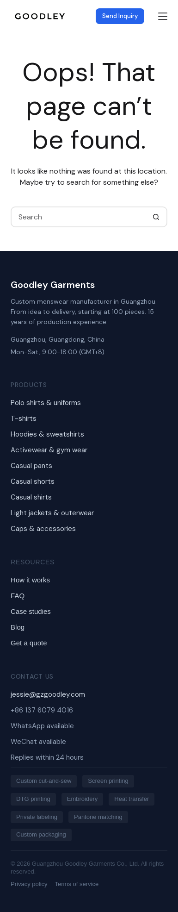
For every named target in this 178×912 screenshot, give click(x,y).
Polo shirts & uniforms (46, 402)
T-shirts (24, 418)
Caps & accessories (43, 528)
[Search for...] (79, 216)
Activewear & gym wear (49, 450)
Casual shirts (31, 497)
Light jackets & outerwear (52, 513)
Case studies (31, 611)
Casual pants (31, 465)
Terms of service (77, 884)
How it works (30, 580)
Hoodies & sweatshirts (47, 434)
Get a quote (29, 643)
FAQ (18, 596)
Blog (18, 627)
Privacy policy (29, 884)
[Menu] (162, 16)
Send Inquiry (120, 16)
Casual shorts (33, 481)
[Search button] (156, 216)
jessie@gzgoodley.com (48, 694)
